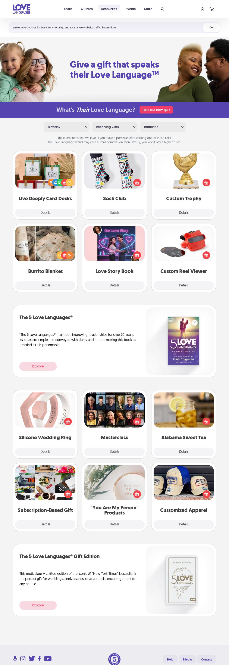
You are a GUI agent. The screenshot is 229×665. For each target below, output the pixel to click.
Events (131, 9)
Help (170, 659)
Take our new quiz (156, 110)
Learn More (109, 27)
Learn (68, 9)
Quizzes (87, 9)
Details (45, 213)
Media (187, 659)
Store (148, 9)
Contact (206, 659)
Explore (38, 366)
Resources (109, 9)
